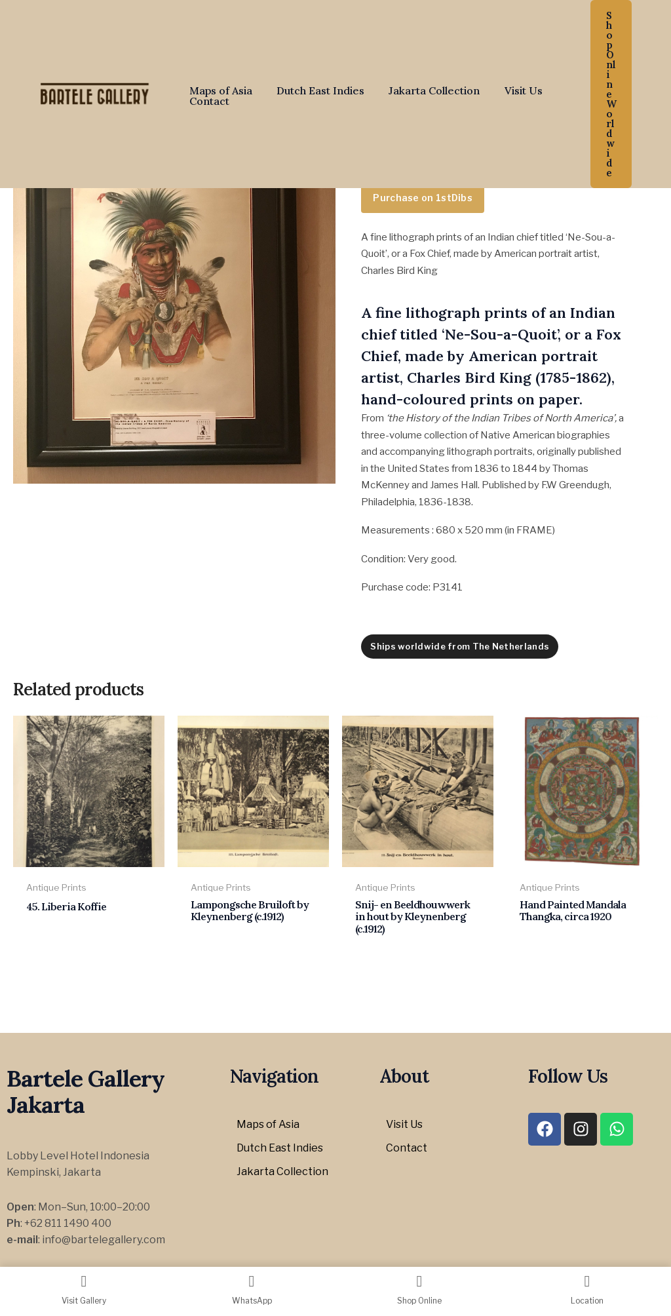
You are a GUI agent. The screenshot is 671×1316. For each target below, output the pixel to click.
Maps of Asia (218, 90)
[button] (611, 94)
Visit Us (511, 90)
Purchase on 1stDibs (422, 197)
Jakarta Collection (425, 90)
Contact (207, 101)
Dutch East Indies (315, 90)
